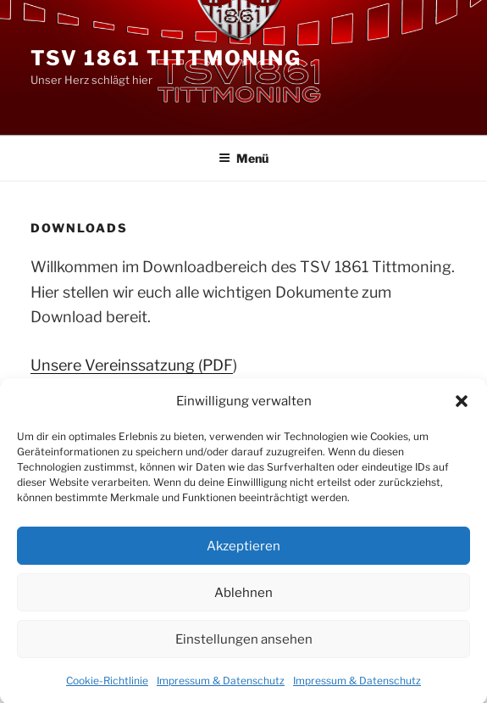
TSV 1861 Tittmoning (165, 58)
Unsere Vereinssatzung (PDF (131, 365)
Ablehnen (243, 599)
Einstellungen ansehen (244, 646)
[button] (461, 408)
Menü (243, 158)
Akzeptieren (243, 553)
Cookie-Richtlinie (107, 687)
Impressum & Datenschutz (221, 687)
